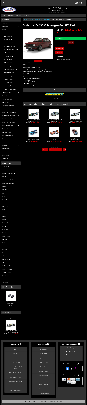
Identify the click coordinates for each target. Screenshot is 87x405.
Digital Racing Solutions (8, 183)
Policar (4, 219)
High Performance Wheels (10, 122)
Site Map (43, 380)
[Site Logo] (15, 9)
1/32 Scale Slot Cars (33, 19)
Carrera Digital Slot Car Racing (16, 381)
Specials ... (5, 152)
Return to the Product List (55, 149)
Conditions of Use (43, 371)
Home (5, 2)
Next (65, 149)
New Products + (8, 287)
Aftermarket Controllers (8, 105)
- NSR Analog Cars (7, 62)
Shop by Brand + (8, 163)
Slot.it (3, 262)
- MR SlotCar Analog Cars (8, 56)
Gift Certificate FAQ (43, 384)
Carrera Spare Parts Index (16, 386)
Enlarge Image (38, 61)
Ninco (3, 209)
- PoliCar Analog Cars (7, 66)
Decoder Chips (5, 102)
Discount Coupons (43, 388)
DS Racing (4, 186)
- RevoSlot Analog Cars (8, 72)
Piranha (4, 216)
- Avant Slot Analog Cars (8, 43)
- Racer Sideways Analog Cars (9, 69)
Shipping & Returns (43, 358)
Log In (10, 2)
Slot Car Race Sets (10, 33)
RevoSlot (4, 239)
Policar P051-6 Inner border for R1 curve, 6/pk (11, 297)
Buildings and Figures (7, 135)
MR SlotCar (5, 206)
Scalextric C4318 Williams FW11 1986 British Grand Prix (11, 326)
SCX (3, 252)
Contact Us (26, 15)
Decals (10, 138)
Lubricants (5, 109)
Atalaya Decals (6, 166)
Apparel (4, 142)
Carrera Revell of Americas (8, 173)
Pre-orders (10, 29)
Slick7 (3, 256)
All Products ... (5, 158)
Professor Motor (6, 223)
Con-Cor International (7, 180)
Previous (45, 149)
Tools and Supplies (7, 129)
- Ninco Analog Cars (7, 59)
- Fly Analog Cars (6, 52)
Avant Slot (4, 170)
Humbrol (4, 199)
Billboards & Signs (6, 132)
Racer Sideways (6, 232)
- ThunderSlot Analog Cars (9, 89)
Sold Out (71, 42)
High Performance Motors (10, 115)
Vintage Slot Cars (10, 92)
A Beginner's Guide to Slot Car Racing (16, 367)
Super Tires (5, 275)
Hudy (3, 196)
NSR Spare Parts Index (15, 377)
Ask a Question (59, 48)
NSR (3, 213)
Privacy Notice (43, 366)
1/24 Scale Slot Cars (10, 36)
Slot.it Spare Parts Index (16, 390)
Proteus (4, 226)
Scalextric (4, 249)
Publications (10, 145)
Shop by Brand (10, 15)
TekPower (4, 279)
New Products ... (6, 155)
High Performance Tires (10, 119)
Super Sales (5, 23)
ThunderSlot (5, 282)
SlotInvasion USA (6, 266)
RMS (3, 242)
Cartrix (4, 176)
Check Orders (43, 353)
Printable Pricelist (43, 375)
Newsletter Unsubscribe (43, 393)
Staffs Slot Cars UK (7, 269)
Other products (54, 98)
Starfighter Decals (6, 272)
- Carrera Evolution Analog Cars (10, 49)
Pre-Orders (18, 15)
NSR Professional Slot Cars (15, 372)
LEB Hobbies (5, 203)
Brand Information (16, 362)
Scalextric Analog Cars (44, 19)
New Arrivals (10, 26)
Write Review (59, 52)
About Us (16, 349)
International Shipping (43, 362)
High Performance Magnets (9, 112)
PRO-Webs (59, 401)
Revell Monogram (6, 236)
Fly (3, 193)
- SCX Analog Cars (7, 82)
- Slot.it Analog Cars (7, 86)
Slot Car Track (10, 95)
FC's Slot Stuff (5, 189)
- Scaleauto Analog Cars (8, 76)
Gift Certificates (6, 148)
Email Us (71, 359)
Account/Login (43, 349)
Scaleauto (4, 246)
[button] (79, 3)
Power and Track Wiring (10, 125)
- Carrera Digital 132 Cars (8, 46)
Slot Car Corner (6, 259)
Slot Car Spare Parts (10, 99)
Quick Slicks (5, 229)
